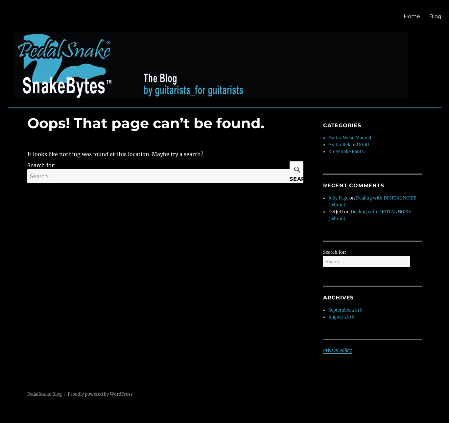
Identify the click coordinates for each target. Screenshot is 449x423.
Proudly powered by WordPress (100, 394)
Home (412, 16)
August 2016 (341, 317)
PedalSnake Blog (44, 394)
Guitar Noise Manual (349, 138)
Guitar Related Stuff (348, 145)
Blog (435, 16)
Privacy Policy (337, 350)
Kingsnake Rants (346, 151)
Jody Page (338, 198)
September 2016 (345, 310)
